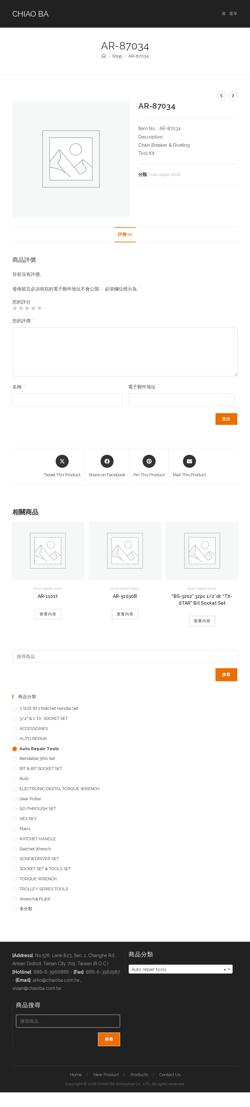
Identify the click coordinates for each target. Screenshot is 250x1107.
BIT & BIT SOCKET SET (41, 768)
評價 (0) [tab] (125, 234)
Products (139, 1074)
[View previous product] (221, 96)
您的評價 (23, 320)
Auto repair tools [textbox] (179, 969)
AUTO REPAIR (33, 738)
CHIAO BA (30, 14)
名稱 (18, 386)
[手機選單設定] (230, 13)
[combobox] (181, 969)
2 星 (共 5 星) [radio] (21, 308)
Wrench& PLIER (35, 899)
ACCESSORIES (34, 728)
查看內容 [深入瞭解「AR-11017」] (47, 614)
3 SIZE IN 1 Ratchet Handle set (49, 708)
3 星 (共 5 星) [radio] (27, 308)
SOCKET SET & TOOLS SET (45, 868)
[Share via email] (189, 466)
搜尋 (226, 674)
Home (76, 1074)
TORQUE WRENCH (38, 878)
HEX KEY (28, 818)
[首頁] (104, 56)
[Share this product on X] (62, 466)
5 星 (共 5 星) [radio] (39, 308)
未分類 (26, 908)
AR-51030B (125, 596)
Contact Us (170, 1074)
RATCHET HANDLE (38, 838)
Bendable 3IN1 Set (37, 758)
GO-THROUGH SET (38, 808)
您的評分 (23, 302)
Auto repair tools (164, 174)
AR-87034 (138, 56)
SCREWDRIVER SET (39, 858)
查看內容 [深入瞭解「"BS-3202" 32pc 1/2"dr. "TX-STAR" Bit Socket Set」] (202, 621)
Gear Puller (30, 798)
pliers (25, 828)
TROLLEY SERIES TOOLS (44, 888)
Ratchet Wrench (35, 848)
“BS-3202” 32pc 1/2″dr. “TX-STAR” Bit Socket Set (202, 600)
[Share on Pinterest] (149, 466)
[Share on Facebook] (107, 466)
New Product (106, 1074)
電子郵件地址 (143, 386)
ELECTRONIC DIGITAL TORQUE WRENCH (59, 788)
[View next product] (233, 96)
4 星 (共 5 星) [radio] (33, 308)
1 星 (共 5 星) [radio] (14, 308)
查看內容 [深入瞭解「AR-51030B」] (125, 614)
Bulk (24, 778)
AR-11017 (48, 596)
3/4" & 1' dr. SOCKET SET (44, 718)
